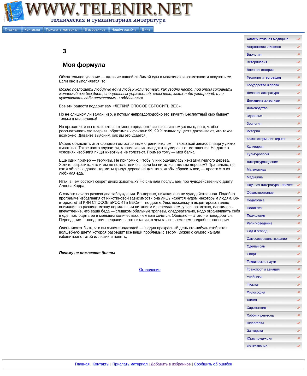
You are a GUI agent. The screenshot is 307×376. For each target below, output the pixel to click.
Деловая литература (263, 93)
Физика (252, 285)
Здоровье (254, 116)
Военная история (260, 70)
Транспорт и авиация (263, 269)
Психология (256, 215)
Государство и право (263, 85)
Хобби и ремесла (260, 315)
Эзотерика (255, 331)
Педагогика (255, 200)
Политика (254, 208)
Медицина (255, 177)
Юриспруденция (259, 338)
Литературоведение (262, 162)
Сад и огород (257, 231)
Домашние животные (263, 100)
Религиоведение (259, 223)
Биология (254, 54)
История (253, 131)
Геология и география (264, 77)
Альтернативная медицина (268, 39)
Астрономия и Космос (264, 47)
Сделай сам (256, 246)
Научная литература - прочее (270, 185)
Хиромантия (256, 308)
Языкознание (257, 346)
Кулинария (255, 146)
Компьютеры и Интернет (266, 139)
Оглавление (149, 270)
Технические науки (261, 262)
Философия (256, 292)
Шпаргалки (255, 323)
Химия (252, 300)
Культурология (258, 154)
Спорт (251, 254)
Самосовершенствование (267, 239)
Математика (256, 169)
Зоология (254, 123)
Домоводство (257, 108)
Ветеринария (257, 62)
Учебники (254, 277)
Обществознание (260, 192)
